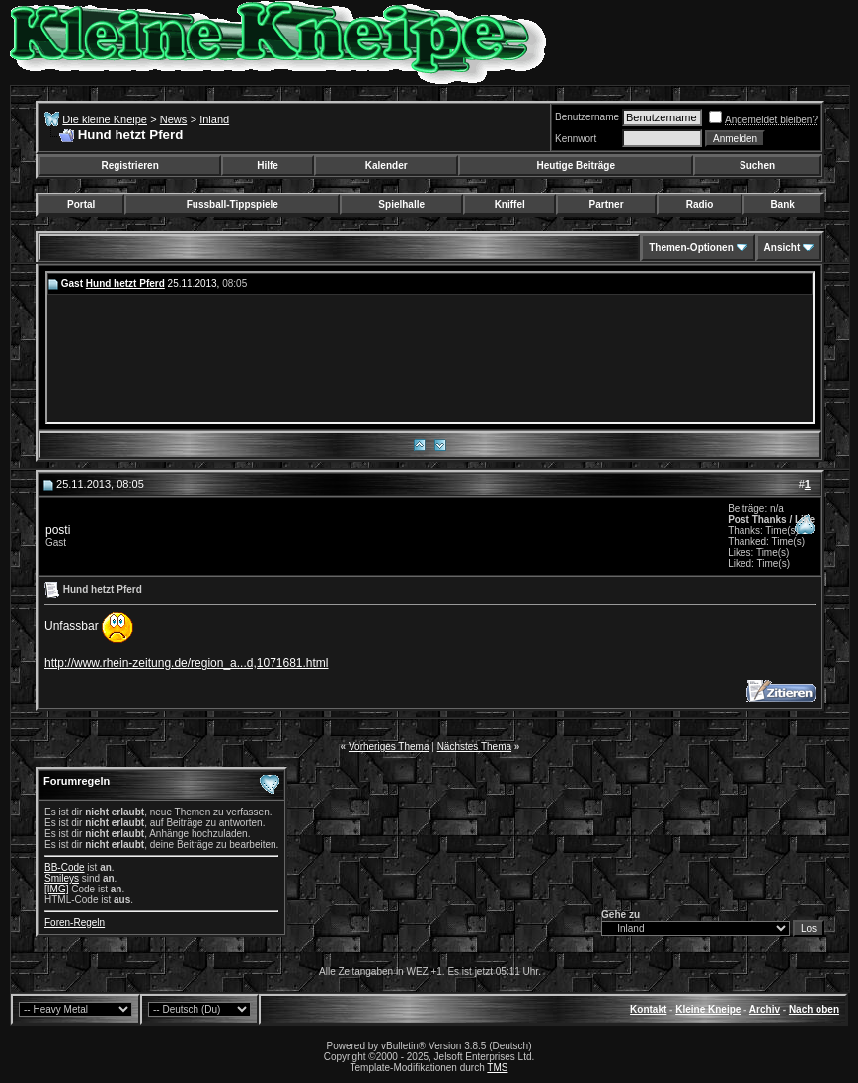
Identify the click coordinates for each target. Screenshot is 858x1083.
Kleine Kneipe (708, 1009)
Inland (214, 119)
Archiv (764, 1009)
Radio (700, 204)
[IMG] (56, 889)
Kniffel (510, 204)
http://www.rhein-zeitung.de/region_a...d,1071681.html (186, 663)
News (174, 119)
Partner (606, 204)
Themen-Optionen (691, 247)
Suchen (757, 165)
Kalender (386, 165)
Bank (782, 204)
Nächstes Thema (474, 746)
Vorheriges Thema (389, 746)
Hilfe (267, 165)
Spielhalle (401, 204)
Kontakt (648, 1009)
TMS (497, 1067)
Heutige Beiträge (576, 165)
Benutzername (587, 117)
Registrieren (129, 165)
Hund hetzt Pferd (125, 283)
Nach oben (814, 1009)
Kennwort (575, 138)
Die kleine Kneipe (104, 119)
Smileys (61, 878)
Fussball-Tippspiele (232, 204)
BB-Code (64, 867)
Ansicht (782, 247)
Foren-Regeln (74, 922)
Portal (81, 204)
